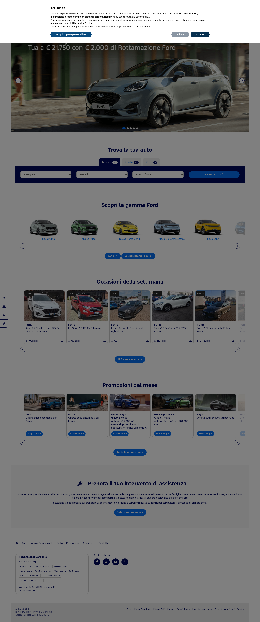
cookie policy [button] (142, 16)
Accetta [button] (200, 34)
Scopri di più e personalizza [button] (71, 34)
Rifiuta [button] (180, 34)
